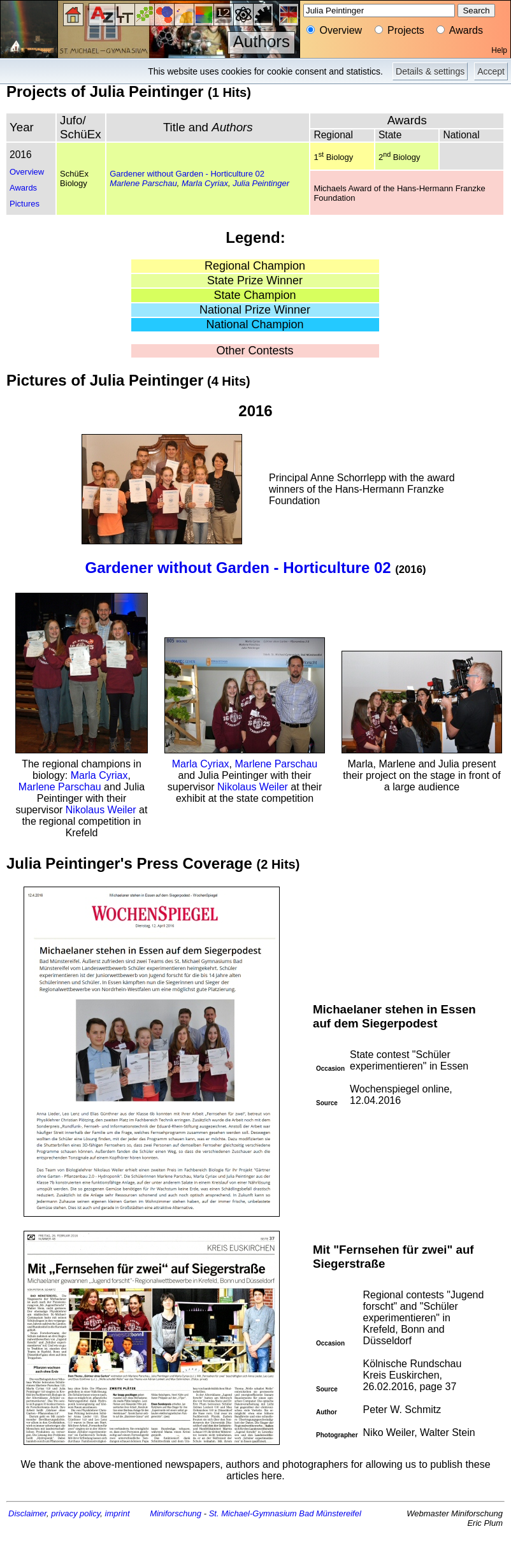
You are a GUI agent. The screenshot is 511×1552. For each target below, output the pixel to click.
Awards (23, 187)
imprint (117, 1513)
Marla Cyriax (205, 183)
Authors (261, 41)
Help (499, 50)
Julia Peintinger (261, 183)
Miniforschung (175, 1513)
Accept (491, 71)
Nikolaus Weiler (101, 809)
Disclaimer (27, 1513)
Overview (27, 172)
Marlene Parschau (143, 183)
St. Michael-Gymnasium (253, 1513)
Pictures (25, 203)
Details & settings (430, 71)
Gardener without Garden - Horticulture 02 (187, 173)
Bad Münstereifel (330, 1513)
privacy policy (75, 1513)
